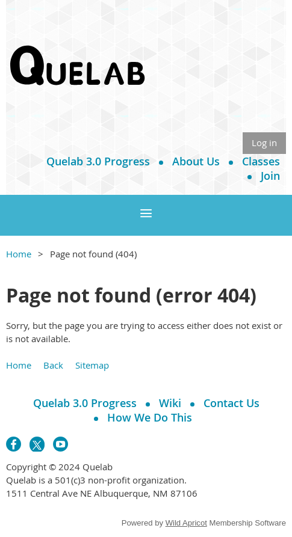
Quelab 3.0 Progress (98, 161)
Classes (261, 161)
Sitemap (92, 365)
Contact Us (231, 403)
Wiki (170, 403)
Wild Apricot (186, 522)
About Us (196, 161)
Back (53, 365)
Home (18, 254)
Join (270, 175)
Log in (264, 143)
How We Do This (149, 417)
